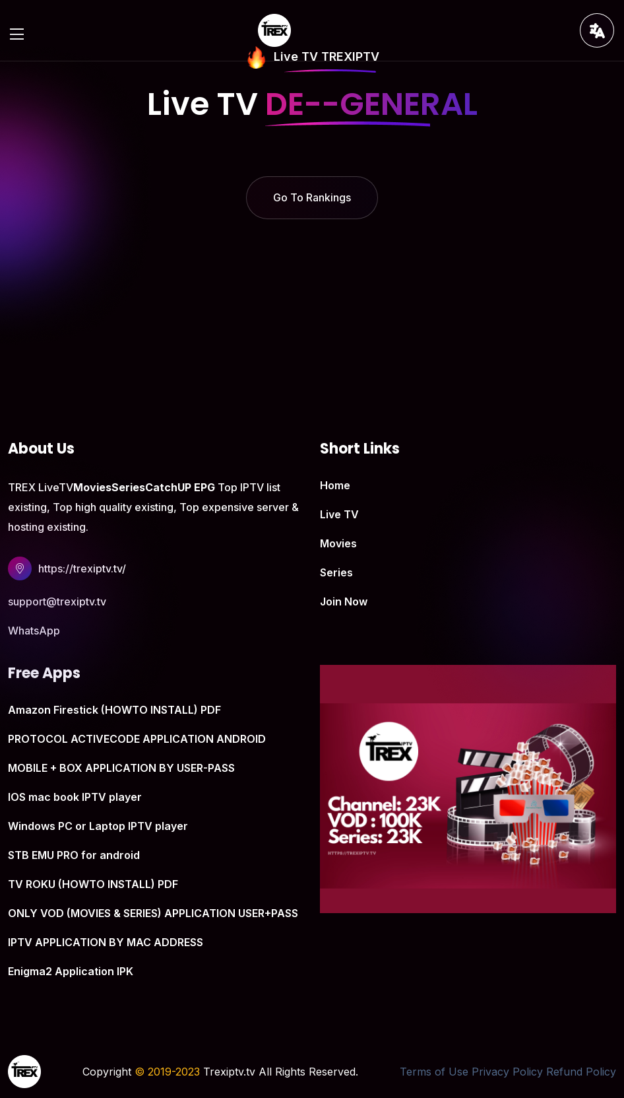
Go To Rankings (312, 197)
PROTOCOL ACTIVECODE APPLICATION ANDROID (137, 738)
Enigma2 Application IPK (70, 971)
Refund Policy (581, 1071)
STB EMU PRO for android (74, 855)
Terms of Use (434, 1071)
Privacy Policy (507, 1071)
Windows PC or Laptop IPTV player (98, 826)
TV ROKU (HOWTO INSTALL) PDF (93, 884)
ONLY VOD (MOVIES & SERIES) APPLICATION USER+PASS (153, 913)
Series (336, 572)
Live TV (339, 514)
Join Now (343, 601)
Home (335, 485)
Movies (338, 543)
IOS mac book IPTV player (75, 797)
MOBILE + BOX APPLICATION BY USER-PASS (121, 767)
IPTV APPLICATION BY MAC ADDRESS (105, 942)
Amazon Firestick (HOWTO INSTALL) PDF (114, 709)
